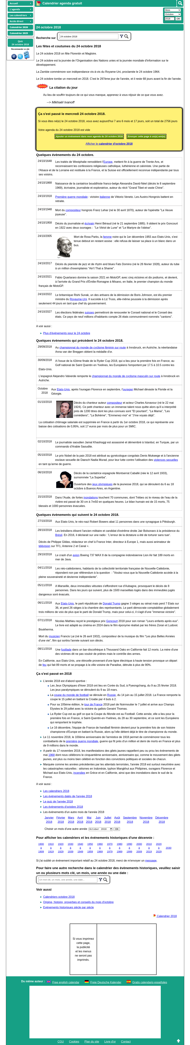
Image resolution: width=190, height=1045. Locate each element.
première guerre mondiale (82, 741)
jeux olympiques (102, 484)
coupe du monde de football (71, 695)
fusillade (66, 649)
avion (76, 555)
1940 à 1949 (80, 848)
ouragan (128, 389)
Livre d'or (110, 1041)
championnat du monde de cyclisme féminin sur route (93, 347)
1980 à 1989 (119, 848)
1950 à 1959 (90, 848)
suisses (89, 312)
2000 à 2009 (139, 848)
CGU (61, 1041)
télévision (44, 546)
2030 (168, 847)
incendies (79, 772)
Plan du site (91, 1041)
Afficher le (109, 143)
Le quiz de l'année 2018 (58, 801)
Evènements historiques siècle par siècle (68, 907)
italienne (105, 196)
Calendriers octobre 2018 (59, 896)
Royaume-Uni (78, 299)
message (151, 860)
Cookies (74, 1041)
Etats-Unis (63, 389)
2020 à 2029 (159, 848)
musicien (54, 636)
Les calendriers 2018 (56, 791)
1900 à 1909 (41, 848)
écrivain (89, 223)
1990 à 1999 (129, 848)
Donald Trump (111, 603)
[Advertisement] (98, 15)
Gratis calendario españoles (149, 982)
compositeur (73, 210)
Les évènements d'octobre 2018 (63, 806)
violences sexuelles (166, 459)
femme (107, 236)
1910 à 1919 (51, 848)
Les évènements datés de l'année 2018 (67, 796)
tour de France (93, 704)
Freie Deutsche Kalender (105, 982)
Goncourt (112, 621)
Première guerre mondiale (71, 196)
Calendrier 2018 (165, 916)
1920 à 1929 (61, 848)
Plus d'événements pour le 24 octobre (66, 333)
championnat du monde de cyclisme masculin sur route (126, 376)
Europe (107, 161)
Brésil (58, 535)
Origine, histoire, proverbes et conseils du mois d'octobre (78, 902)
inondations (91, 497)
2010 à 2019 (149, 848)
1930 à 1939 (70, 848)
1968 (52, 754)
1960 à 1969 (100, 848)
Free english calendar (65, 982)
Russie (111, 695)
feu (44, 664)
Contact (126, 1041)
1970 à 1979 (110, 848)
